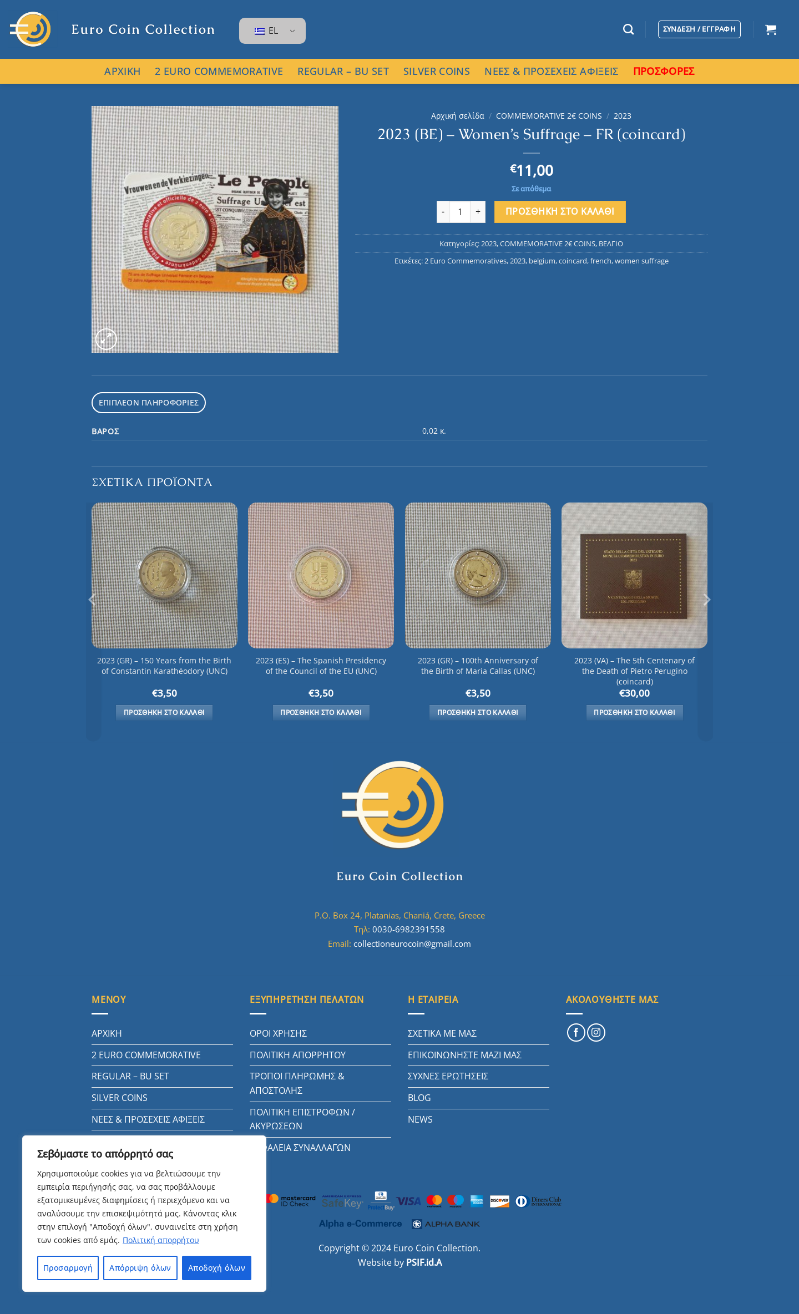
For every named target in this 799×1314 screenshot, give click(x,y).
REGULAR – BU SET (343, 71)
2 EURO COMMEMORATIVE (219, 71)
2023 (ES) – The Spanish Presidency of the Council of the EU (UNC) (321, 664)
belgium (542, 261)
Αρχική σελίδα (457, 115)
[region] (144, 1213)
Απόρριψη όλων (140, 1267)
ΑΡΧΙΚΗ (122, 71)
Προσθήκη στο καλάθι (560, 211)
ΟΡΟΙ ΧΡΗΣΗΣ (278, 1032)
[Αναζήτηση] (628, 29)
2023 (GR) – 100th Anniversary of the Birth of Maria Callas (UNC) (478, 664)
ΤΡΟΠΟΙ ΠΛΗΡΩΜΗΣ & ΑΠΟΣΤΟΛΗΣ (297, 1081)
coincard (573, 261)
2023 (622, 115)
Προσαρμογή (68, 1267)
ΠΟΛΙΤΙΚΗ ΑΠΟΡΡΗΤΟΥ (298, 1053)
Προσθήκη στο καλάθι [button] (164, 711)
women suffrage (642, 261)
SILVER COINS (436, 71)
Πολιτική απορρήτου (161, 1240)
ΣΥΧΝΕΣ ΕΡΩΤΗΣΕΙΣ (448, 1074)
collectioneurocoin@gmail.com (412, 941)
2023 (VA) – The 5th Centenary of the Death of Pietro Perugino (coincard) (634, 669)
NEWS (420, 1118)
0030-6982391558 (408, 927)
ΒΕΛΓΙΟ (611, 243)
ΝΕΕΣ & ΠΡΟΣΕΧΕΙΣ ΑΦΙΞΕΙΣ (551, 71)
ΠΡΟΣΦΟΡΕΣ (664, 71)
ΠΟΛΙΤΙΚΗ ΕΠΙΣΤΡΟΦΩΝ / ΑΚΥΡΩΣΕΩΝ (302, 1117)
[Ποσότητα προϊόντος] (460, 212)
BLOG (419, 1096)
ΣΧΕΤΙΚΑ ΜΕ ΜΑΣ (442, 1032)
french (600, 261)
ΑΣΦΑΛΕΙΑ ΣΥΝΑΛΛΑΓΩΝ (300, 1146)
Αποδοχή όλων (216, 1267)
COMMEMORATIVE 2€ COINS (549, 115)
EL (266, 30)
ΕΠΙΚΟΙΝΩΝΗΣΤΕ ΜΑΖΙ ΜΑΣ (465, 1053)
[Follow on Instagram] (596, 1031)
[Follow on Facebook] (576, 1031)
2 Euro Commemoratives (465, 261)
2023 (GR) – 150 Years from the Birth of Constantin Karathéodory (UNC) (164, 664)
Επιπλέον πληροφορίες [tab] (144, 402)
